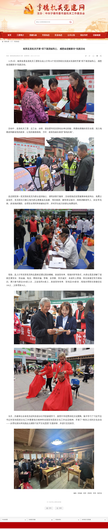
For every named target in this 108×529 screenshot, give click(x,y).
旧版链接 (96, 35)
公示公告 (71, 35)
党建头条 (33, 35)
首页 (9, 35)
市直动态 (46, 35)
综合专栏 (84, 35)
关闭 (59, 508)
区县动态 (58, 35)
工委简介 (20, 35)
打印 (48, 508)
